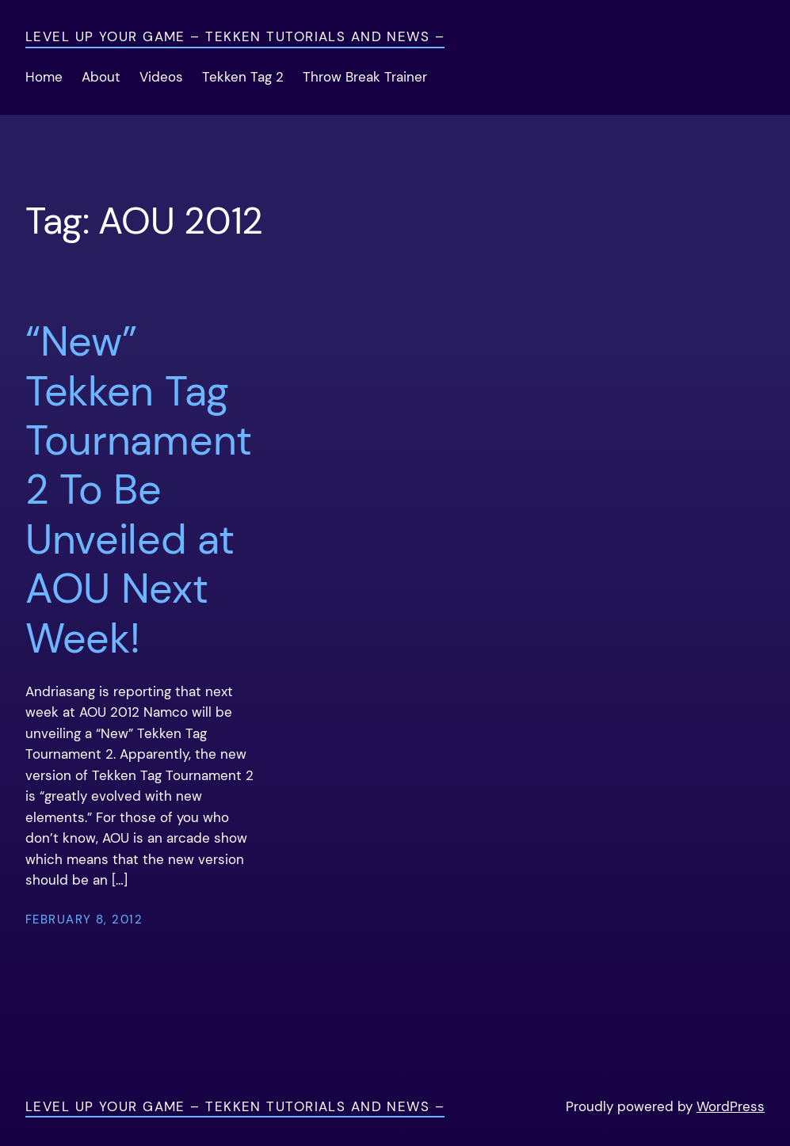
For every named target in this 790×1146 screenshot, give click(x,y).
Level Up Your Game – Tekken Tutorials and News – (235, 37)
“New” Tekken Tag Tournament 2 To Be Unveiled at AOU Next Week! (138, 490)
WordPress (730, 1106)
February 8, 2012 (84, 919)
